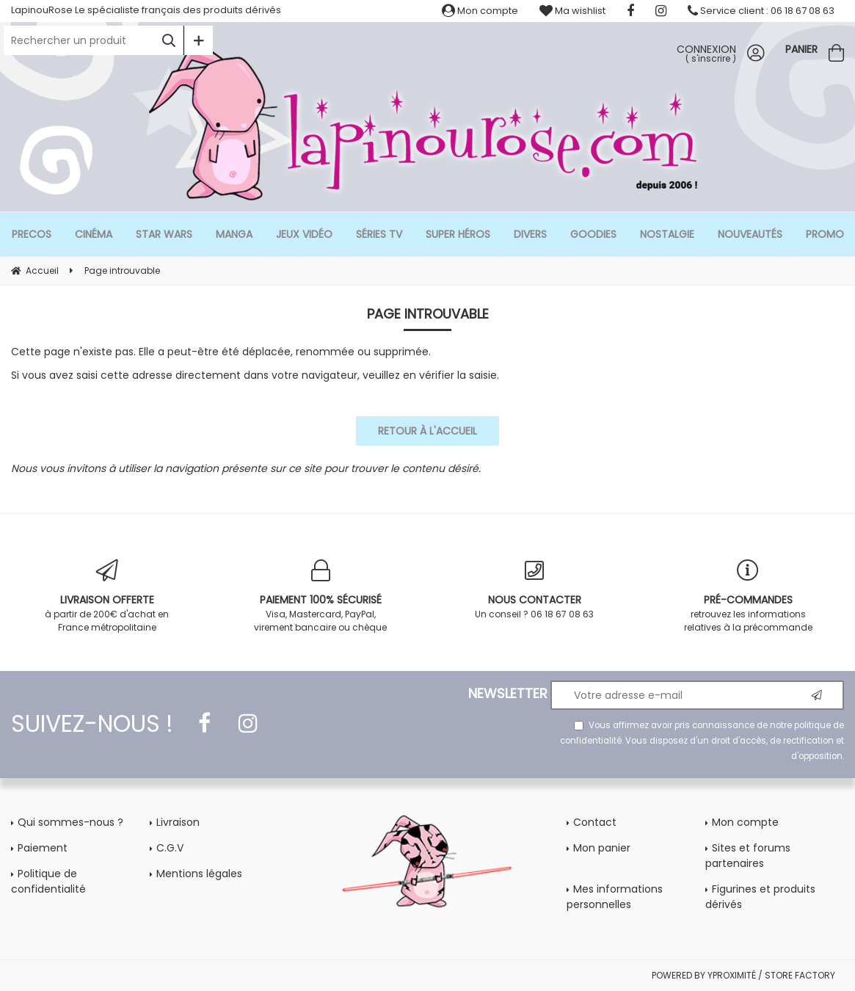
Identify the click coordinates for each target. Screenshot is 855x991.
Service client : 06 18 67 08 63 (761, 11)
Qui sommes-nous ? (70, 822)
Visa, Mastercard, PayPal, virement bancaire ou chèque (320, 596)
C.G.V (169, 848)
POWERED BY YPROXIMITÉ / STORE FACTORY (743, 975)
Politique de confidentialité (48, 881)
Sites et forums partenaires (747, 856)
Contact (594, 822)
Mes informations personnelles (615, 897)
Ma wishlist (572, 11)
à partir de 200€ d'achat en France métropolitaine (107, 596)
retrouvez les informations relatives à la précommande (748, 596)
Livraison (178, 822)
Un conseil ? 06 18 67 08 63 (535, 589)
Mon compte (480, 11)
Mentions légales (199, 873)
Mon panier (601, 848)
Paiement (43, 848)
